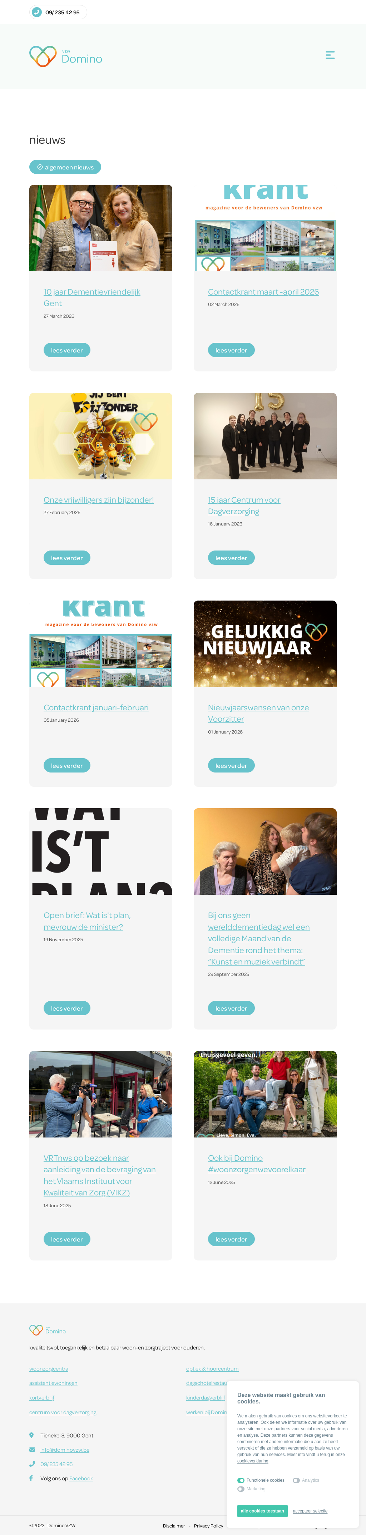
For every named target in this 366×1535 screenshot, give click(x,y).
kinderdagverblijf (205, 1397)
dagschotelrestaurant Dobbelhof (225, 1382)
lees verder (67, 350)
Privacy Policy (208, 1525)
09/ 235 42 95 (56, 12)
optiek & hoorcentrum (212, 1368)
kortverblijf (41, 1397)
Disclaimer (174, 1525)
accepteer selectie (310, 1511)
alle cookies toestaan (262, 1511)
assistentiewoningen (53, 1382)
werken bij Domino (213, 1412)
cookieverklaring (252, 1461)
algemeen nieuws (65, 167)
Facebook (81, 1478)
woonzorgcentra (48, 1368)
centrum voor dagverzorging (62, 1412)
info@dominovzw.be (64, 1449)
